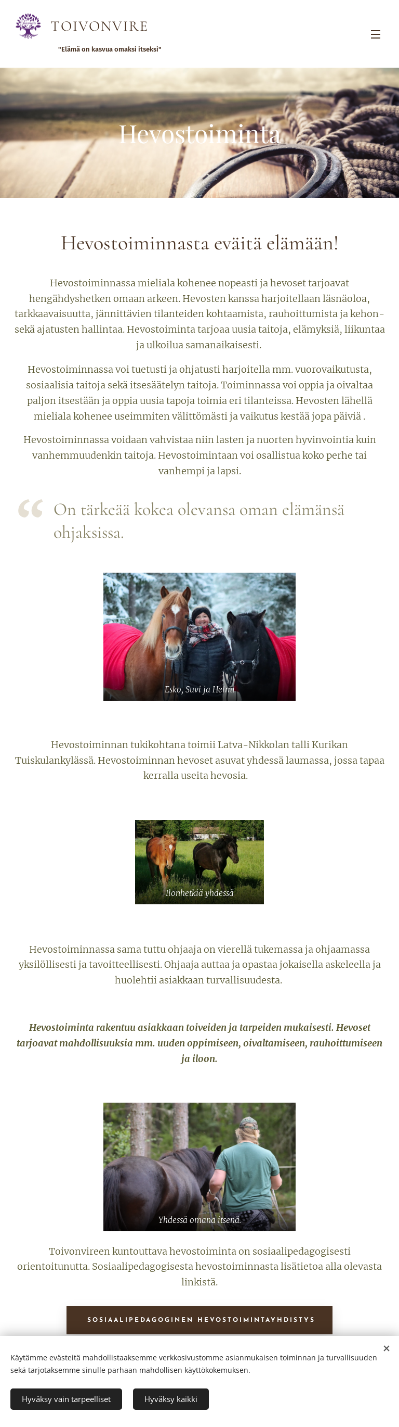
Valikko (375, 34)
